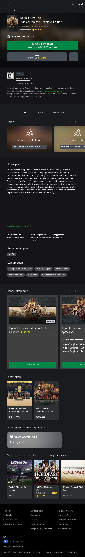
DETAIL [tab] (25, 112)
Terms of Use (37, 552)
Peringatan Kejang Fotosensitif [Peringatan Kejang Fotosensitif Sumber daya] (41, 529)
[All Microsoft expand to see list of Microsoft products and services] (3, 3)
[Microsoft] (42, 2)
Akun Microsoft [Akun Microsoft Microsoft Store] (63, 515)
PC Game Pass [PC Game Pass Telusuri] (8, 515)
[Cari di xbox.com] (10, 3)
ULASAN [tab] (39, 112)
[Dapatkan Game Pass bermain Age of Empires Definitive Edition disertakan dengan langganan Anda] (42, 45)
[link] (19, 400)
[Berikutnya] (75, 122)
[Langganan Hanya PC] (34, 440)
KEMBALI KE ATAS (32, 364)
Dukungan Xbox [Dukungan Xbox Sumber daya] (36, 515)
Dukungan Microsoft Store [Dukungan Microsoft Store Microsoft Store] (67, 519)
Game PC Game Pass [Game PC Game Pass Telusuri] (10, 519)
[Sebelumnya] (70, 122)
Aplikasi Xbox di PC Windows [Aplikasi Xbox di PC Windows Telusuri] (13, 524)
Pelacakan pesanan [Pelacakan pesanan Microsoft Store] (64, 529)
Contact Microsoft (10, 552)
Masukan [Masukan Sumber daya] (34, 519)
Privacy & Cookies (24, 552)
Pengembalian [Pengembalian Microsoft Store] (63, 524)
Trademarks (47, 552)
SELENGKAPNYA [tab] (57, 112)
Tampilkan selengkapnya (19, 225)
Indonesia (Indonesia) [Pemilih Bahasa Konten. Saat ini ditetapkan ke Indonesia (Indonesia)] (15, 537)
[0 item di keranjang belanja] (73, 3)
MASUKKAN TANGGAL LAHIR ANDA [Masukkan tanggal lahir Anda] (30, 147)
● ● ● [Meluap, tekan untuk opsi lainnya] (73, 57)
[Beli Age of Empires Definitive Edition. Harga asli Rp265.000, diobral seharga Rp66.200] (37, 56)
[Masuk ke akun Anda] (80, 3)
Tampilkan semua (57, 455)
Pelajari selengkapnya (53, 90)
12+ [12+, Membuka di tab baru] (20, 74)
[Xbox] (7, 10)
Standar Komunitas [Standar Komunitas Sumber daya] (37, 524)
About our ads (58, 552)
